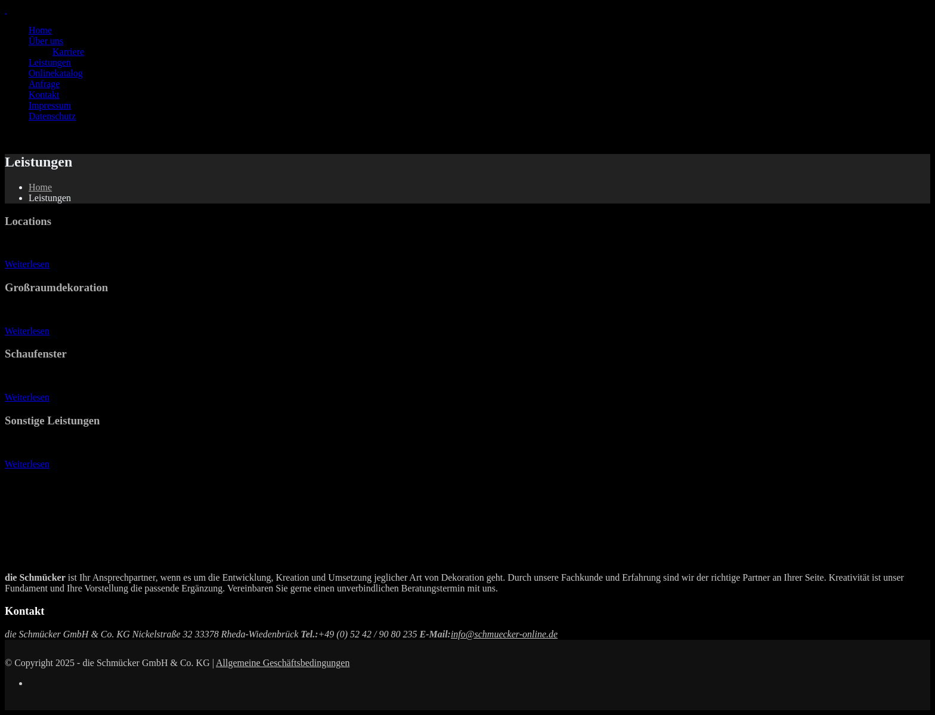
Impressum (50, 105)
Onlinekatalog (56, 73)
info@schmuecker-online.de (504, 634)
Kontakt (44, 95)
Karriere (68, 52)
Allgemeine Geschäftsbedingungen (282, 663)
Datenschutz (52, 116)
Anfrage (44, 84)
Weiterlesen (27, 264)
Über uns (46, 41)
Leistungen (50, 62)
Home (40, 30)
